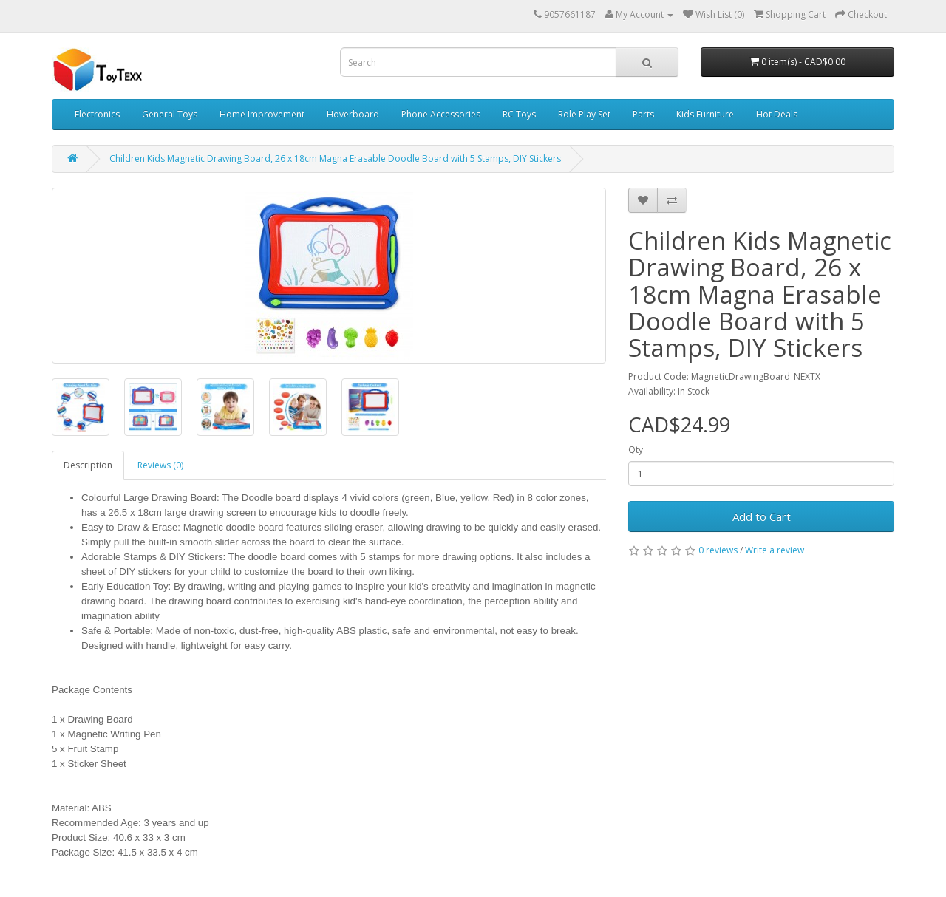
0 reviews (718, 550)
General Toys (169, 114)
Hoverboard (353, 114)
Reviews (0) (160, 465)
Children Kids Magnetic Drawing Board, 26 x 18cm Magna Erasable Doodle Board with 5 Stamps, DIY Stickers (335, 158)
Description (88, 465)
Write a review (774, 550)
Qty (635, 449)
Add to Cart (761, 516)
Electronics (97, 114)
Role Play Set (584, 114)
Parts (643, 114)
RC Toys (519, 114)
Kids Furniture (705, 114)
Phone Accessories (440, 114)
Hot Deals (776, 114)
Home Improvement (262, 114)
